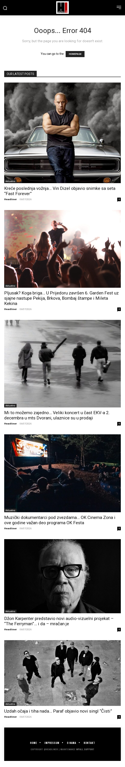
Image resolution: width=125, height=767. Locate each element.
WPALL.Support (85, 749)
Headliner (10, 199)
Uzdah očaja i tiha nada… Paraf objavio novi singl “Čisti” (58, 711)
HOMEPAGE (75, 54)
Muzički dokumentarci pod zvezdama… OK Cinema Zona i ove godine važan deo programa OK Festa (59, 520)
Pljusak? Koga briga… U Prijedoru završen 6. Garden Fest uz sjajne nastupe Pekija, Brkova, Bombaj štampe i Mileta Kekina (61, 298)
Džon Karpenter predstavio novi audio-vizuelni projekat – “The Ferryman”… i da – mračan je (59, 621)
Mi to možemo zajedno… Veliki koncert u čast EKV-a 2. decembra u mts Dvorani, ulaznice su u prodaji (57, 415)
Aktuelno (10, 181)
